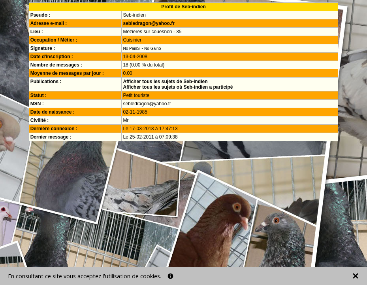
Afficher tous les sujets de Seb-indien (165, 81)
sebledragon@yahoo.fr (148, 23)
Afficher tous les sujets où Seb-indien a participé (178, 87)
